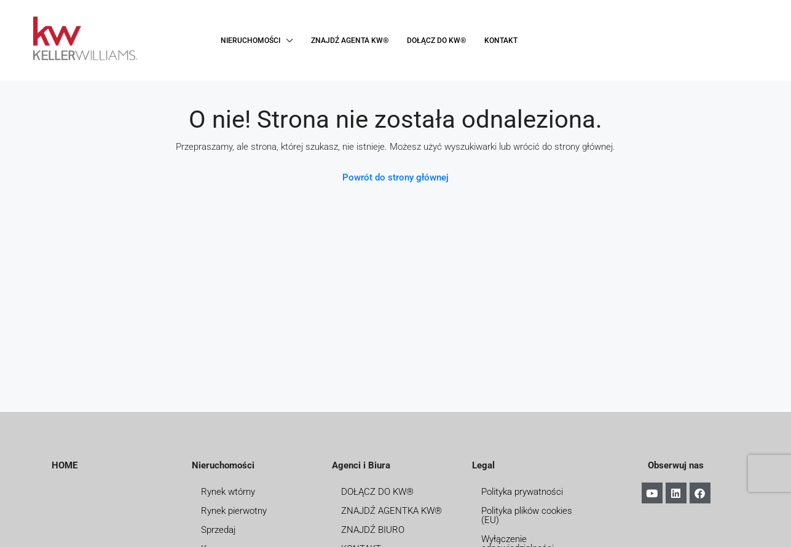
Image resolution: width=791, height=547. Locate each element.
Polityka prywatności (522, 491)
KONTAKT (500, 40)
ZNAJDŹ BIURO (372, 529)
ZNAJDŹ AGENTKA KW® (391, 510)
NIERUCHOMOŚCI (250, 40)
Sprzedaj (218, 529)
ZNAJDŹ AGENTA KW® (349, 40)
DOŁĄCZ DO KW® (436, 40)
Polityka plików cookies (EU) (526, 515)
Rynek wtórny (228, 491)
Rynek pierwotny (234, 510)
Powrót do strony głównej (395, 177)
